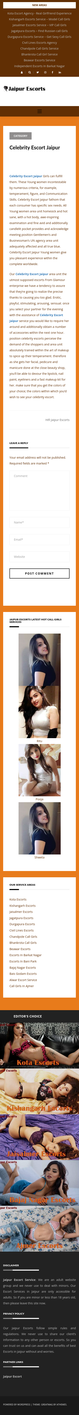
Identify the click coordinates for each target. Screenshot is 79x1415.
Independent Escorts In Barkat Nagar (39, 66)
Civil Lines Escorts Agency (39, 43)
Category (20, 136)
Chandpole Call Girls (23, 937)
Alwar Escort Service (23, 980)
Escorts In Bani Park (23, 961)
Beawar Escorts (20, 949)
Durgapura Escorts (22, 924)
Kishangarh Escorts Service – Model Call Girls (39, 19)
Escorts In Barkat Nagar (25, 955)
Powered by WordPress (16, 1404)
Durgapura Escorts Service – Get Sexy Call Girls (39, 37)
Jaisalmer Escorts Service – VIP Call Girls (40, 25)
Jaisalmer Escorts (21, 912)
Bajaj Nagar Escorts (22, 968)
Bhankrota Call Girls (23, 943)
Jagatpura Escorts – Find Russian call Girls (39, 31)
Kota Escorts (17, 899)
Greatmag (47, 1404)
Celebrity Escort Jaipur (26, 176)
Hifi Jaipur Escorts (58, 420)
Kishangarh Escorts (22, 906)
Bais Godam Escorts (23, 974)
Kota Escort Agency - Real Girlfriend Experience (39, 13)
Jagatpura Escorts (21, 918)
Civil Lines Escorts (21, 930)
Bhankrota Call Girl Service (39, 54)
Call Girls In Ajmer (21, 986)
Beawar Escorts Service (39, 60)
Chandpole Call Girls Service (39, 48)
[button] (21, 72)
